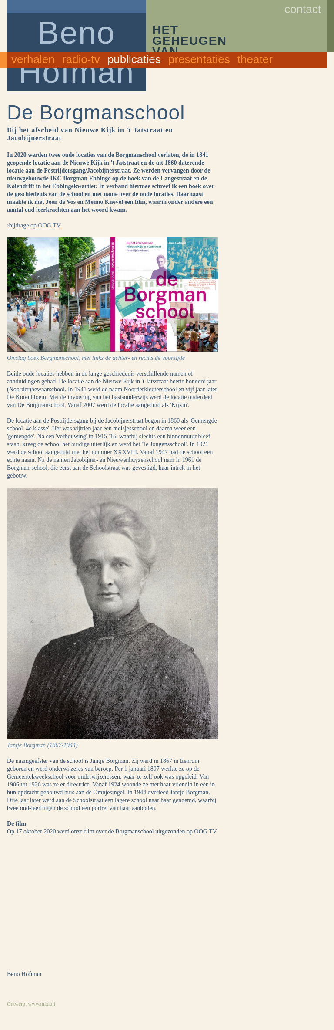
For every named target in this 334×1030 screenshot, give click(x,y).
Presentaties (199, 59)
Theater (255, 59)
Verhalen (33, 59)
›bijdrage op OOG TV (34, 225)
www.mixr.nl (41, 1004)
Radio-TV (81, 59)
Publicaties (134, 59)
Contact (302, 9)
